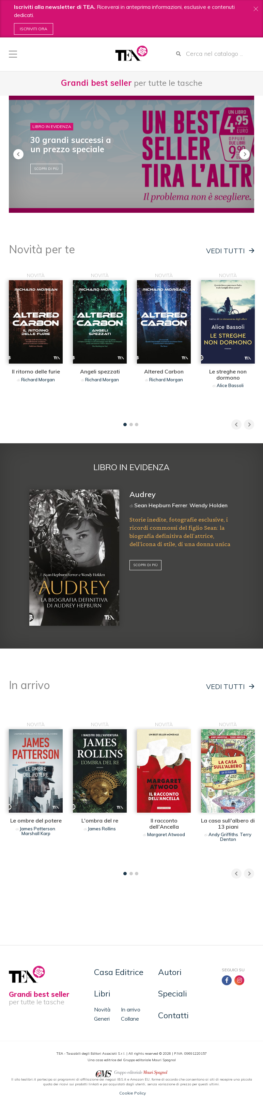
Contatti (173, 1015)
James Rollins (102, 828)
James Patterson (37, 828)
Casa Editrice (118, 972)
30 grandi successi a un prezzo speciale (70, 144)
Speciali (172, 993)
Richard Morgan (38, 379)
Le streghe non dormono (228, 374)
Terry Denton (236, 837)
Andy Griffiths (223, 834)
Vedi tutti (230, 251)
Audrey (142, 494)
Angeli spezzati (100, 371)
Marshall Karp (35, 833)
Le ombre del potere (36, 820)
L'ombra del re (99, 820)
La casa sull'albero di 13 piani (228, 823)
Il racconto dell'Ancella (164, 823)
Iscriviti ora (33, 28)
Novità (102, 1009)
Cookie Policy (132, 1093)
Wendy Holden (208, 505)
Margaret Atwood (166, 834)
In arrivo (130, 1009)
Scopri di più (46, 168)
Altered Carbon (164, 371)
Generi (102, 1018)
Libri (102, 993)
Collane (130, 1018)
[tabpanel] (36, 344)
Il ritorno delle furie (36, 371)
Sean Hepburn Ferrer (160, 505)
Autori (170, 972)
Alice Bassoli (230, 385)
